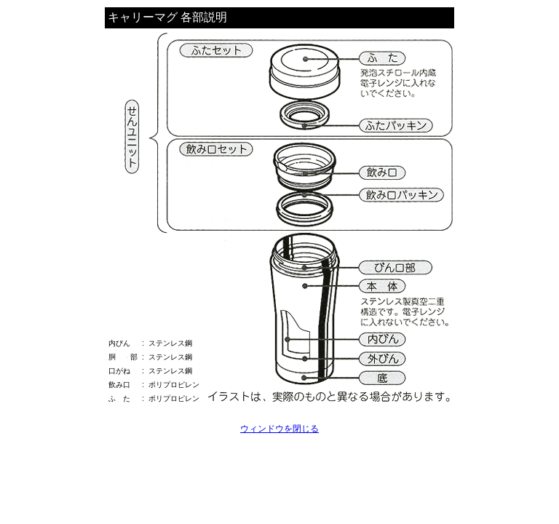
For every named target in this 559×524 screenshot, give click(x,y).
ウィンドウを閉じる (279, 429)
